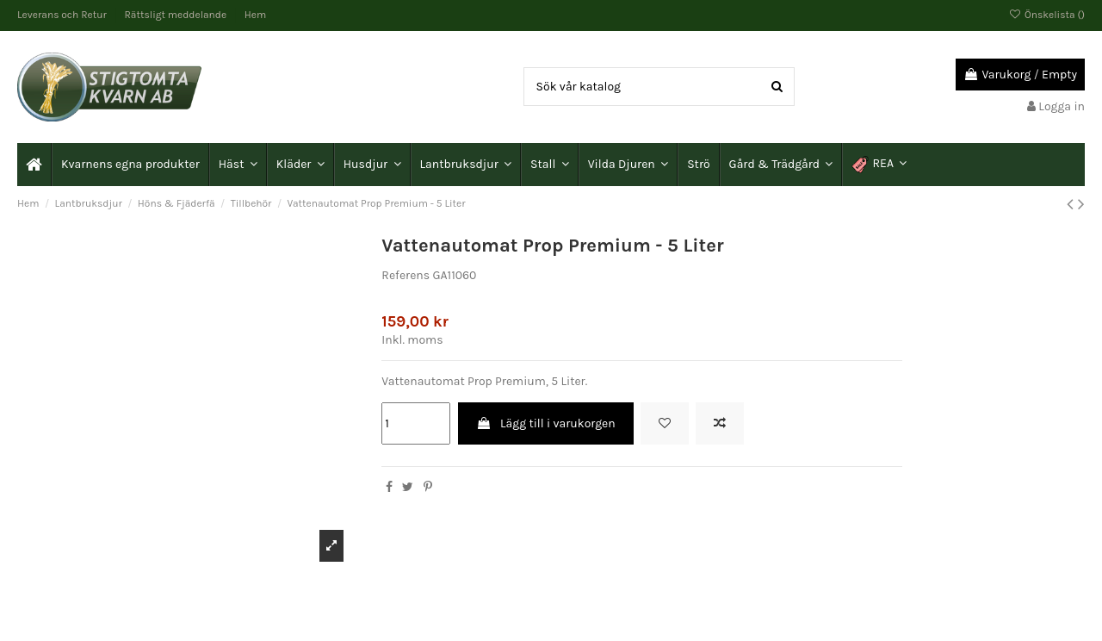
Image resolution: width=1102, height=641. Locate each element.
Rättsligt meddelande (177, 15)
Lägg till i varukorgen (546, 423)
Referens (405, 275)
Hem (255, 15)
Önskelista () (1047, 15)
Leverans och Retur (63, 15)
